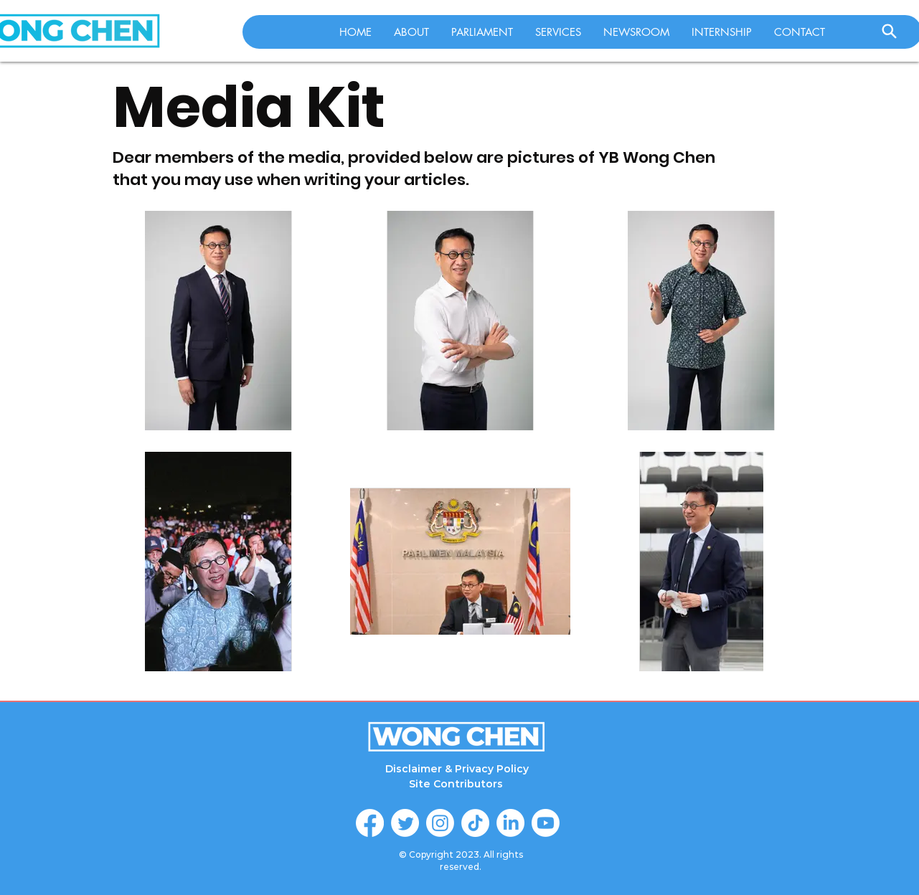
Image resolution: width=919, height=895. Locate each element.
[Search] (889, 31)
